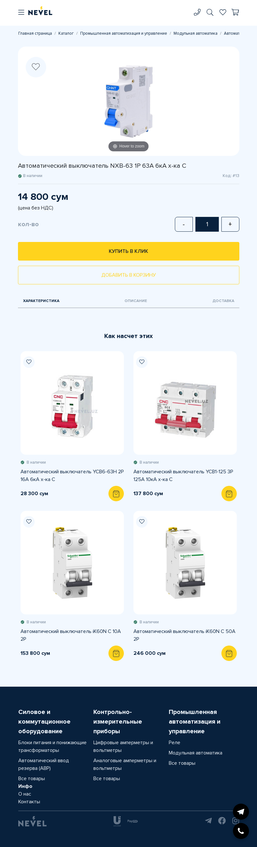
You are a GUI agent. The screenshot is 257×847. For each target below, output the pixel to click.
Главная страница (35, 33)
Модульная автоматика (196, 33)
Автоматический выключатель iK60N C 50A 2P (184, 635)
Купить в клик (128, 251)
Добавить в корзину (128, 275)
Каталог (66, 33)
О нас (24, 794)
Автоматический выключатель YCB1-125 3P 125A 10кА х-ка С (183, 475)
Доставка (223, 301)
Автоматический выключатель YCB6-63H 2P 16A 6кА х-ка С (72, 475)
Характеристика (41, 301)
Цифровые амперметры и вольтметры (123, 746)
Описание (135, 301)
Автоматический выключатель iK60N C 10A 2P (71, 635)
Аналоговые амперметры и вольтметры (124, 764)
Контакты (29, 801)
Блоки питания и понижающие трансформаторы (52, 746)
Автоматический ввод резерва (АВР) (43, 764)
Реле (174, 742)
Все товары (31, 778)
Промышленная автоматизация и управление (123, 33)
